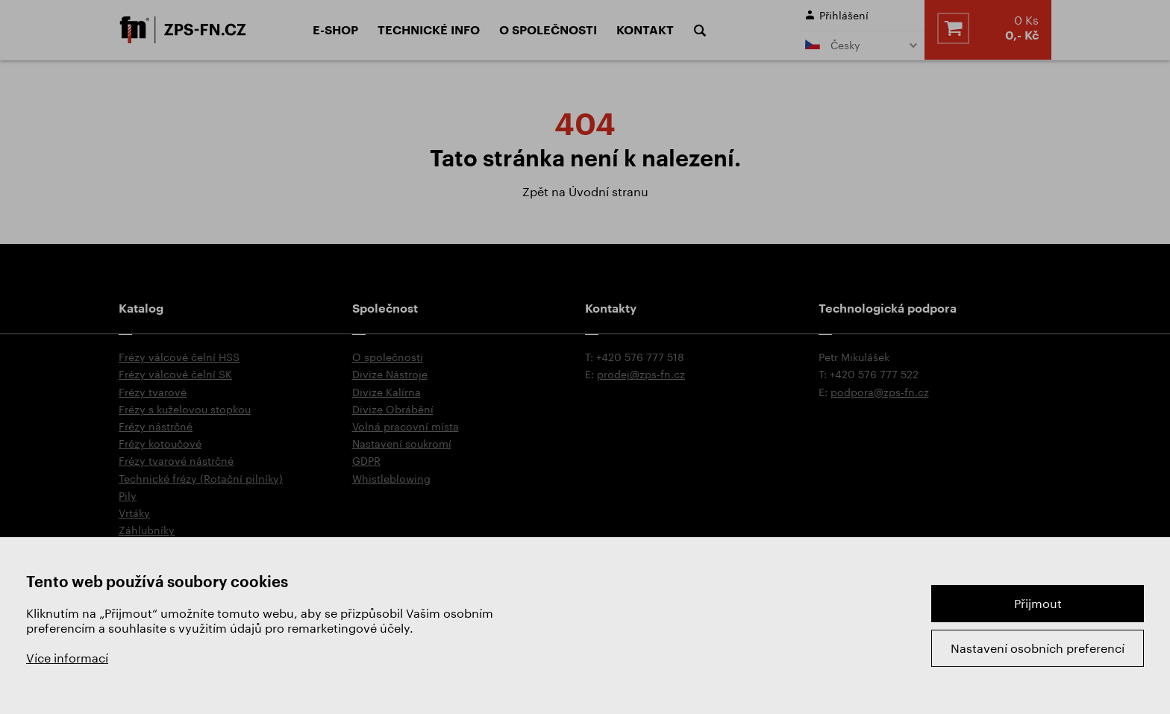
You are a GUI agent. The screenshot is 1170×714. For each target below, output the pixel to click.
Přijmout (1038, 603)
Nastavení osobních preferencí (1037, 648)
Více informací (67, 658)
